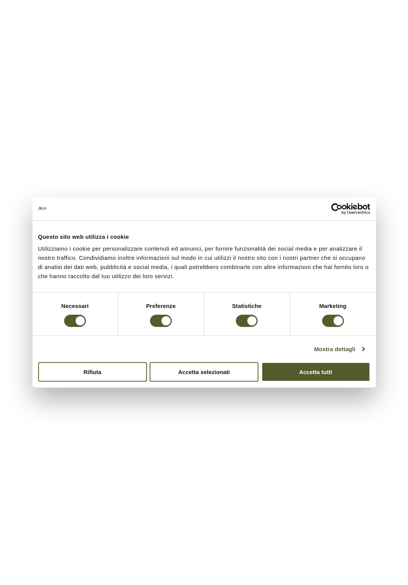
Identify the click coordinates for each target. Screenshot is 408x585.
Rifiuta (93, 372)
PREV (396, 309)
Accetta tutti (315, 372)
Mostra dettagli (334, 348)
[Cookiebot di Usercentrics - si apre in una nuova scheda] (336, 208)
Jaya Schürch (238, 157)
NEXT (396, 277)
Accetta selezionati (204, 372)
